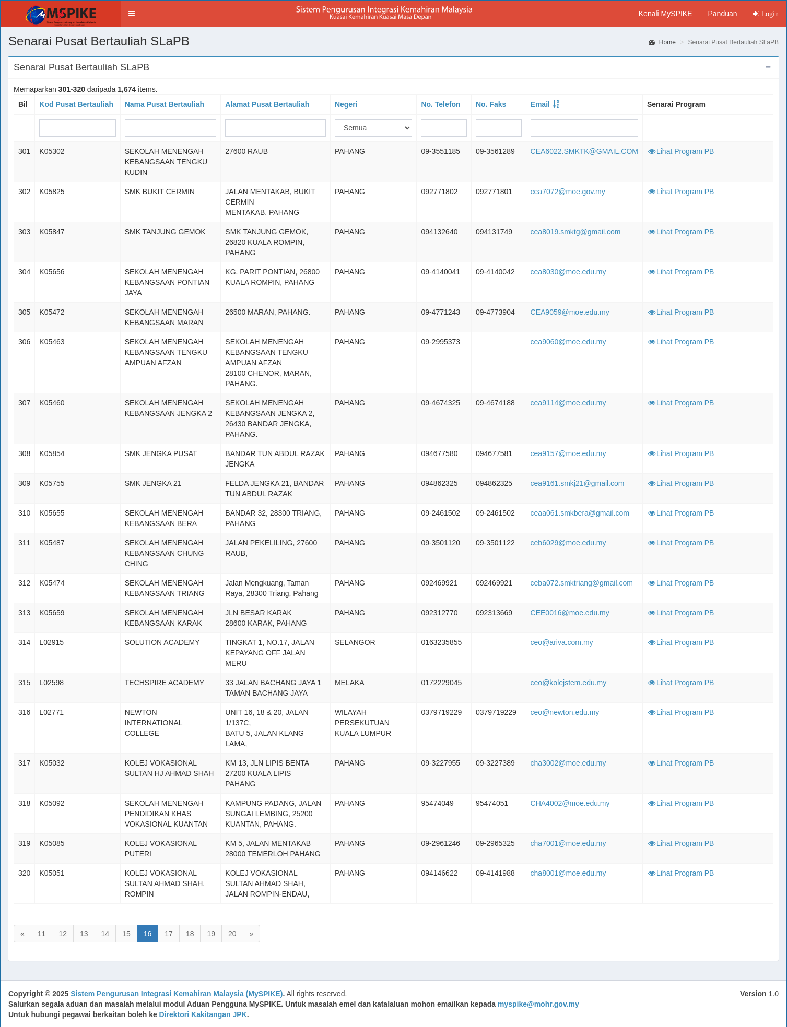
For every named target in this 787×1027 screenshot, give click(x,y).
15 (126, 933)
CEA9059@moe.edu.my (570, 312)
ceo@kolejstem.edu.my (569, 682)
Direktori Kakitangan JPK (203, 1014)
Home (662, 42)
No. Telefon (440, 104)
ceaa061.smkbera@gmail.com (580, 513)
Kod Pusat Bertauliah (76, 104)
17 (169, 933)
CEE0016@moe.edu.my (570, 612)
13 (84, 933)
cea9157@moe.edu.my (568, 453)
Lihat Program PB (680, 151)
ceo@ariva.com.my (562, 642)
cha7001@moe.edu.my (568, 843)
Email (540, 104)
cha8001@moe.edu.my (568, 873)
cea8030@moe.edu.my (568, 272)
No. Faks (491, 104)
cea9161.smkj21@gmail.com (578, 483)
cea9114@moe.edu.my (568, 403)
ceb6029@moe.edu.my (568, 543)
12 (62, 933)
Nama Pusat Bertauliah (165, 104)
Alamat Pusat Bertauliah (267, 104)
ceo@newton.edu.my (565, 712)
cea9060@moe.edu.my (568, 342)
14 (105, 933)
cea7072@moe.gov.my (568, 191)
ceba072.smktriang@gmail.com (582, 583)
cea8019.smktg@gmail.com (576, 232)
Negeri (346, 104)
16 (148, 933)
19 (211, 933)
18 (190, 933)
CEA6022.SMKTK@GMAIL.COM (584, 151)
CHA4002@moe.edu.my (570, 803)
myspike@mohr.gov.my (538, 1004)
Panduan (722, 13)
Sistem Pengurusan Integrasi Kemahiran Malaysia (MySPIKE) (177, 993)
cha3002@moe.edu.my (568, 763)
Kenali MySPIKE (665, 13)
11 (42, 933)
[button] (132, 14)
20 (232, 933)
